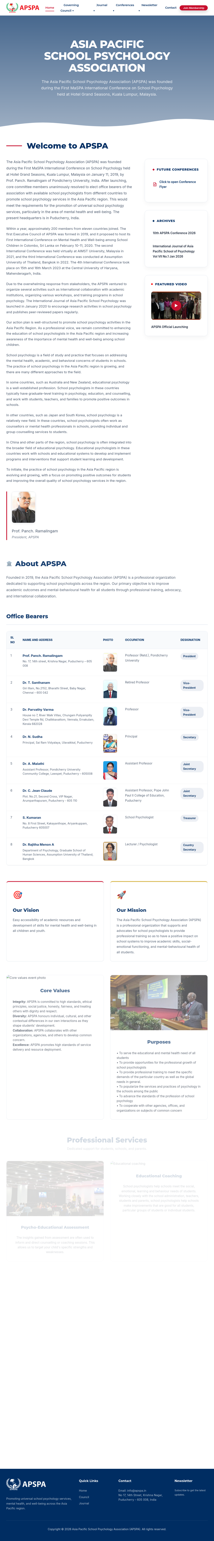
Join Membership (193, 7)
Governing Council (69, 7)
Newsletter (147, 7)
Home (49, 7)
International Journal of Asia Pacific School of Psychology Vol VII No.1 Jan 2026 (174, 252)
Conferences (123, 7)
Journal (100, 7)
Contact (171, 7)
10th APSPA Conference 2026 (174, 234)
